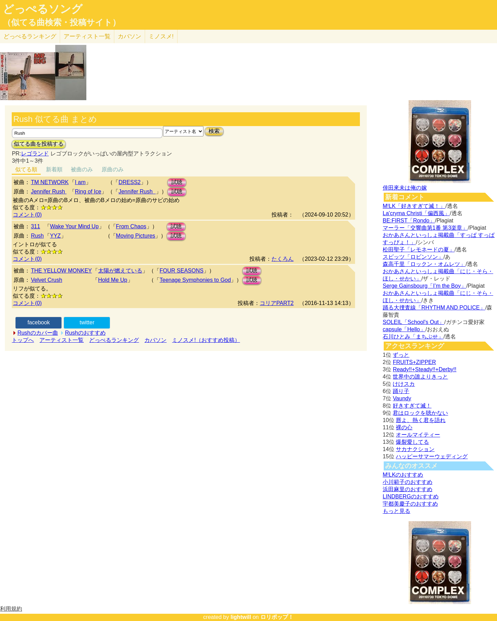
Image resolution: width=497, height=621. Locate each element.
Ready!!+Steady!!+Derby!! (424, 369)
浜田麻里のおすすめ (407, 489)
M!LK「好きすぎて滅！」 (414, 206)
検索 (214, 131)
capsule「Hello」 (404, 329)
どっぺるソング (43, 9)
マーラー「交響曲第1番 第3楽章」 (425, 228)
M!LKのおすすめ (403, 475)
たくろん (282, 259)
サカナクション (415, 449)
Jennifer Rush (48, 191)
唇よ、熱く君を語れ (421, 420)
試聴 (176, 182)
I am (80, 182)
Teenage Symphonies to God (195, 280)
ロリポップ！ (277, 617)
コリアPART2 (277, 303)
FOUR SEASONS (181, 271)
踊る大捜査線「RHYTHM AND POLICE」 (434, 307)
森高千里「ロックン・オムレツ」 (424, 264)
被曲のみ (82, 169)
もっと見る (396, 511)
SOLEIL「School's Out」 (413, 322)
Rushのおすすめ (85, 333)
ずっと (401, 355)
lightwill (240, 617)
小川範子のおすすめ (407, 482)
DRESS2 (129, 182)
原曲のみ (113, 169)
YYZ (55, 236)
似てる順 (26, 169)
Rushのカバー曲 (37, 333)
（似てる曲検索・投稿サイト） (62, 22)
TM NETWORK (49, 182)
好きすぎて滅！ (412, 406)
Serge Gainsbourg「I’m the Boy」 (424, 286)
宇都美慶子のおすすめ (410, 504)
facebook (38, 322)
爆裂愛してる (412, 442)
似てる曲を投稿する (39, 144)
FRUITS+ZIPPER (414, 362)
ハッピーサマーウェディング (432, 456)
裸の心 (404, 427)
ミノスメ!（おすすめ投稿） (206, 340)
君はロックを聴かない (420, 413)
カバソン (129, 36)
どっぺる (29, 36)
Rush (37, 236)
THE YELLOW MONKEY (61, 271)
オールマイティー (418, 435)
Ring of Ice (88, 191)
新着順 (54, 169)
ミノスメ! (161, 36)
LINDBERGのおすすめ (411, 496)
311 (35, 226)
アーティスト (87, 36)
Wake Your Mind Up (74, 226)
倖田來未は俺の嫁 (405, 188)
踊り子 (401, 391)
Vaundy (402, 398)
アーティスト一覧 (61, 340)
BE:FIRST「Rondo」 (409, 220)
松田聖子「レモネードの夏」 (419, 249)
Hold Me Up (112, 280)
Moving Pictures (135, 236)
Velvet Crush (46, 280)
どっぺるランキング (114, 340)
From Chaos (131, 226)
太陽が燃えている (120, 271)
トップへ (23, 340)
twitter (87, 322)
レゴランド (35, 153)
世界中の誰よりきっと (420, 377)
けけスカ (404, 384)
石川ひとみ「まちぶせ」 (413, 337)
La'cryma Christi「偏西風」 (416, 213)
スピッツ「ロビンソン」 (413, 257)
